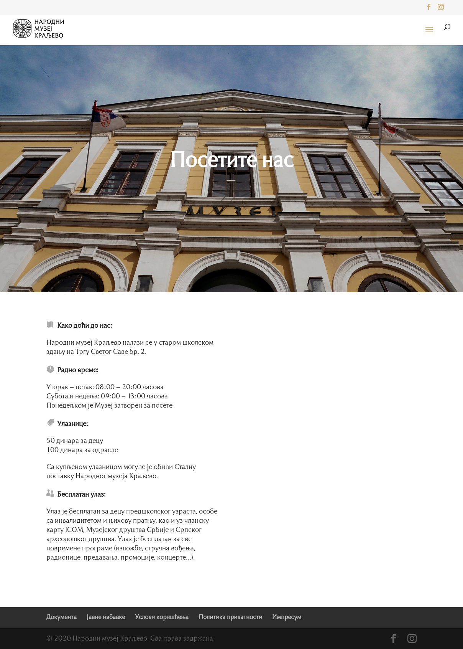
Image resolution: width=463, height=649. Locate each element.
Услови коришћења (162, 617)
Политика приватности (230, 617)
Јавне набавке (106, 617)
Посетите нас (231, 161)
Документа (61, 617)
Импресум (286, 617)
